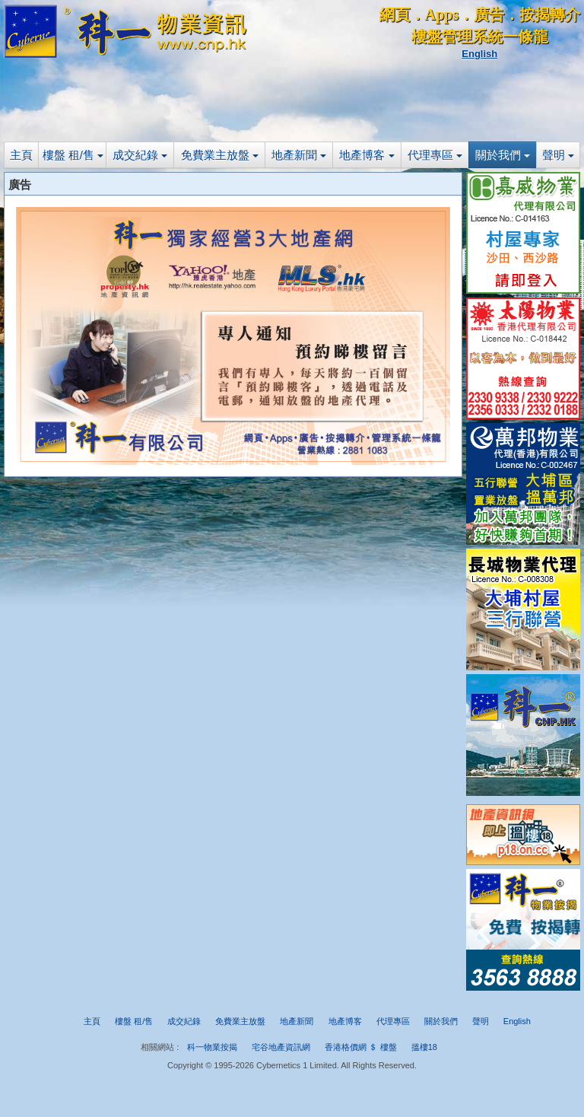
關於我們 (502, 154)
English (479, 53)
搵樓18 (424, 1047)
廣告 (489, 14)
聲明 (558, 154)
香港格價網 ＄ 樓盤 (360, 1047)
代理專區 (435, 154)
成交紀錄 (140, 154)
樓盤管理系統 (457, 36)
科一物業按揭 (212, 1047)
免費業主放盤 (220, 154)
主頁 (21, 154)
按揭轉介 (549, 14)
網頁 (394, 14)
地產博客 (366, 154)
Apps (442, 14)
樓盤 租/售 (73, 154)
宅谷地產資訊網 (281, 1047)
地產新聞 (298, 154)
